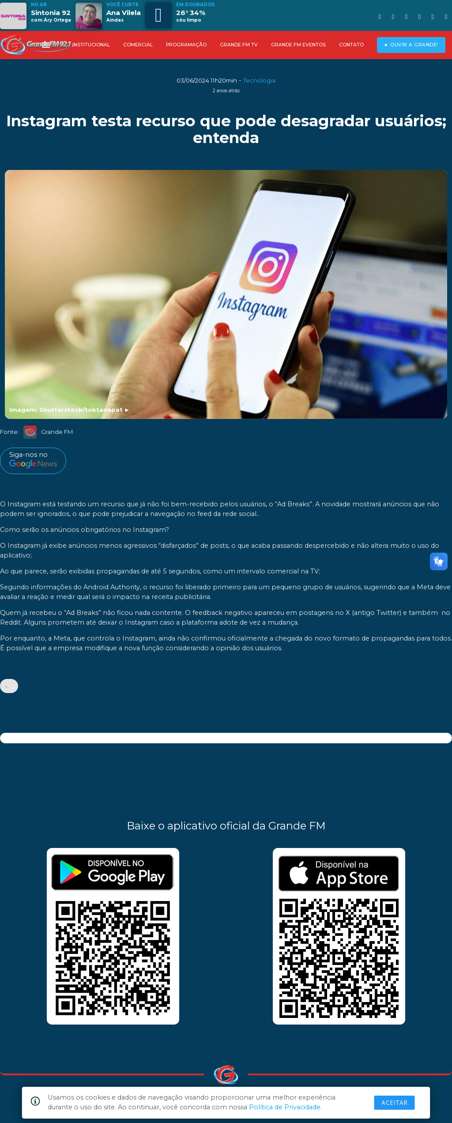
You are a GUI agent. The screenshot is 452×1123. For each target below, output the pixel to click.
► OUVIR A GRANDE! (411, 45)
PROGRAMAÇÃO (186, 45)
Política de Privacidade (284, 1107)
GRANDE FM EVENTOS (298, 45)
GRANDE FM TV (239, 45)
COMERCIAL (138, 45)
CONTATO (351, 45)
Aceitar (394, 1103)
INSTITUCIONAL (91, 45)
